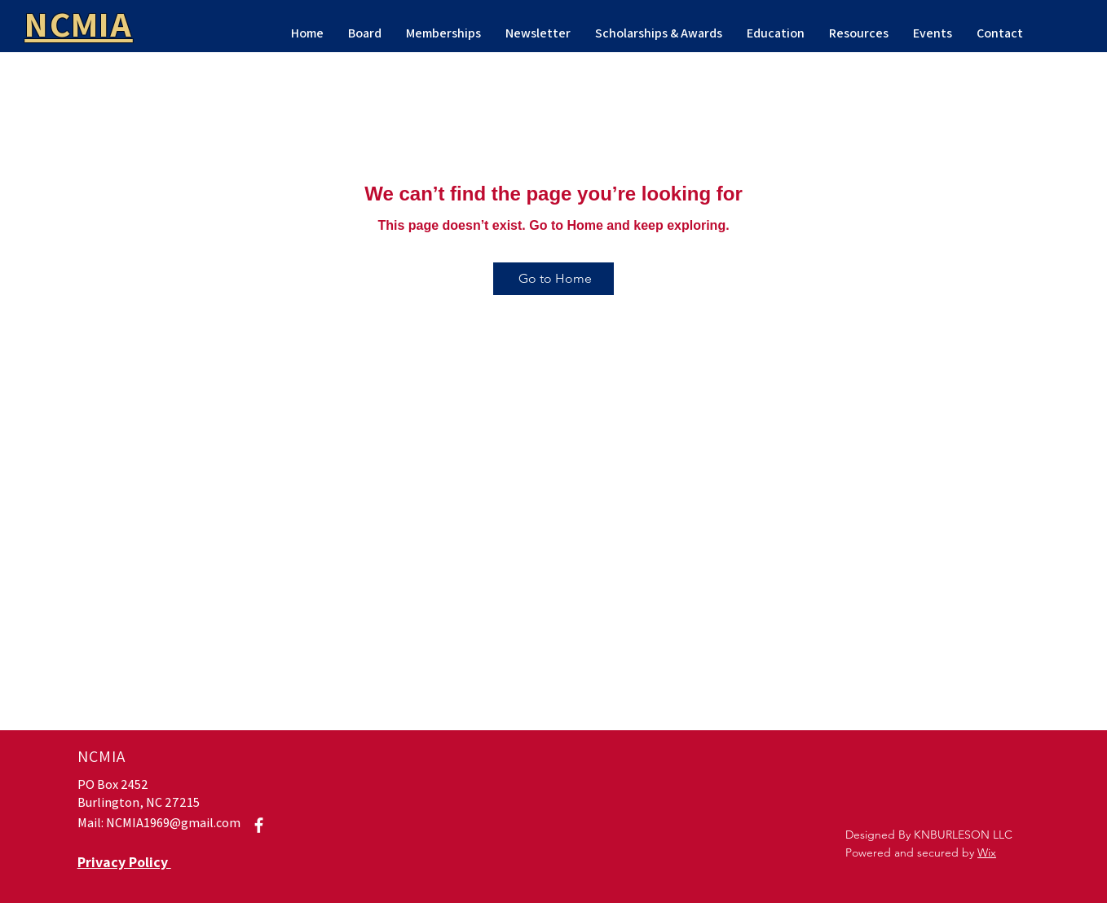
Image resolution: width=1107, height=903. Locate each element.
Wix (986, 852)
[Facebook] (259, 825)
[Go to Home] (553, 278)
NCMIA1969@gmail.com (173, 822)
